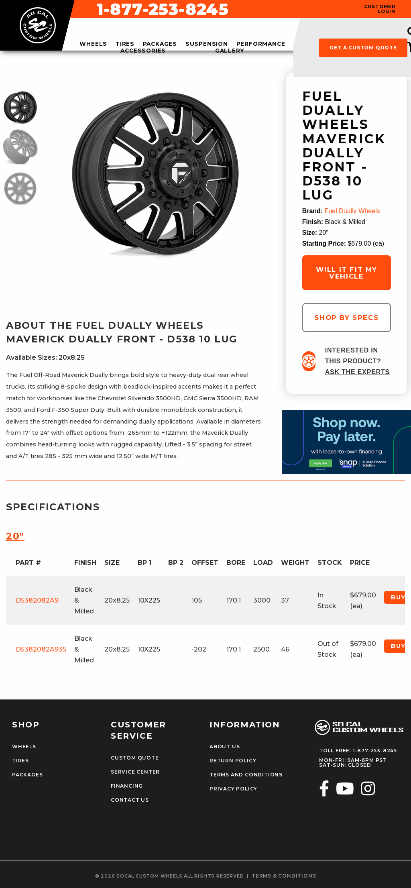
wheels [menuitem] (93, 44)
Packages (27, 774)
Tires (20, 760)
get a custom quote (363, 48)
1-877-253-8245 (271, 9)
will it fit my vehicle (346, 272)
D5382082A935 (41, 649)
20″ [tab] (15, 536)
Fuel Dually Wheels (352, 211)
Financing (127, 786)
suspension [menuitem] (206, 44)
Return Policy (233, 760)
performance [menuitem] (260, 44)
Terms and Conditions (246, 774)
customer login (379, 8)
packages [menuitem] (160, 44)
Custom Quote (135, 758)
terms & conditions (284, 876)
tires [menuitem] (125, 44)
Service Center (135, 772)
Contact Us (130, 800)
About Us (225, 746)
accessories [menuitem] (143, 51)
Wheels (24, 746)
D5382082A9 (37, 600)
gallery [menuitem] (229, 51)
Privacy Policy (233, 788)
